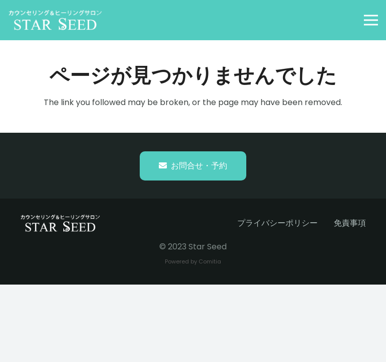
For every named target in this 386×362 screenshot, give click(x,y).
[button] (370, 20)
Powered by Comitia (193, 261)
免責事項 (350, 223)
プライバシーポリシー (277, 223)
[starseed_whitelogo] (55, 20)
